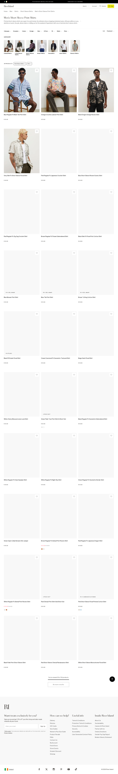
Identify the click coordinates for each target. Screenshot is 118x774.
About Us (98, 720)
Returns (52, 723)
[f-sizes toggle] (40, 31)
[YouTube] (68, 769)
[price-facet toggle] (66, 31)
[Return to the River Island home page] (10, 6)
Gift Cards (53, 726)
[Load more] (58, 684)
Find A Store (54, 745)
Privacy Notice (8, 733)
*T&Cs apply (7, 731)
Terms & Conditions (78, 720)
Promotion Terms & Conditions (82, 723)
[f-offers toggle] (46, 31)
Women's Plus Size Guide (58, 731)
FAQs (51, 737)
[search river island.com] (83, 6)
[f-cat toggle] (7, 31)
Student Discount (55, 751)
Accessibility (76, 731)
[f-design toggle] (32, 31)
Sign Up (42, 726)
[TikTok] (76, 769)
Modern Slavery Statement (103, 737)
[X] (46, 769)
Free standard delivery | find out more (42, 1)
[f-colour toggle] (24, 31)
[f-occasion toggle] (16, 31)
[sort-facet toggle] (108, 31)
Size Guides (54, 729)
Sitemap (52, 754)
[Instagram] (53, 769)
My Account (54, 743)
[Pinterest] (61, 769)
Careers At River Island (102, 726)
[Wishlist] (37, 70)
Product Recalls (55, 734)
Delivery (52, 720)
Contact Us (53, 740)
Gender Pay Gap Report (102, 734)
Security (74, 729)
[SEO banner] (42, 22)
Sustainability (99, 723)
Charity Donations (100, 731)
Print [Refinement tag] (29, 63)
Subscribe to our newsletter (75, 1)
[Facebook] (39, 769)
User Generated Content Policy (82, 734)
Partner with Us (100, 729)
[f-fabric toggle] (59, 31)
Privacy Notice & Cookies (80, 726)
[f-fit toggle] (53, 31)
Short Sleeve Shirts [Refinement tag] (19, 63)
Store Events (54, 748)
